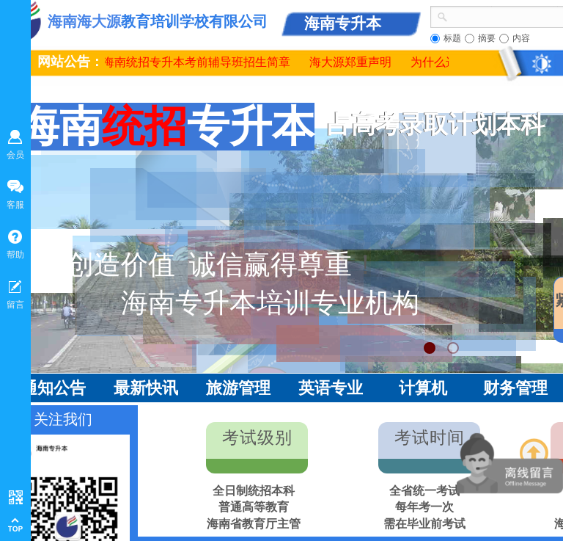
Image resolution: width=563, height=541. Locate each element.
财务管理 (515, 388)
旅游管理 (238, 388)
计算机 (423, 388)
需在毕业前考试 (424, 524)
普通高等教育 (253, 507)
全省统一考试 (424, 490)
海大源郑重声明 (354, 62)
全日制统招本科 (254, 490)
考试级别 (257, 438)
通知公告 (53, 388)
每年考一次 (424, 507)
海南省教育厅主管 (254, 524)
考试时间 (429, 438)
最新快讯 (146, 388)
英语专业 (330, 388)
